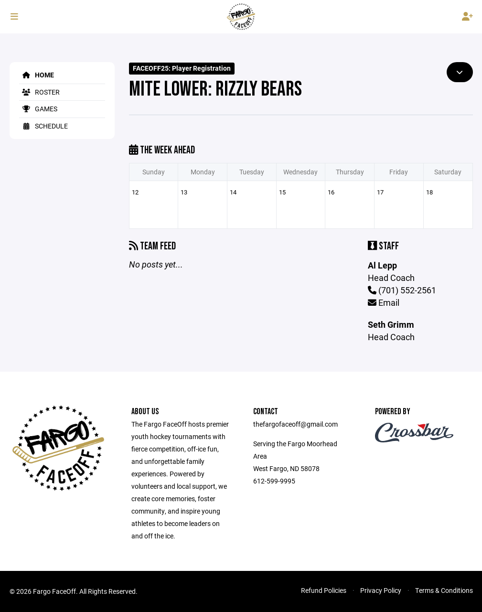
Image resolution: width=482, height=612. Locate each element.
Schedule (43, 125)
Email (383, 302)
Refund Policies (323, 590)
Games (38, 108)
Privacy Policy (380, 590)
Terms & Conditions (444, 590)
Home (36, 74)
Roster (39, 92)
